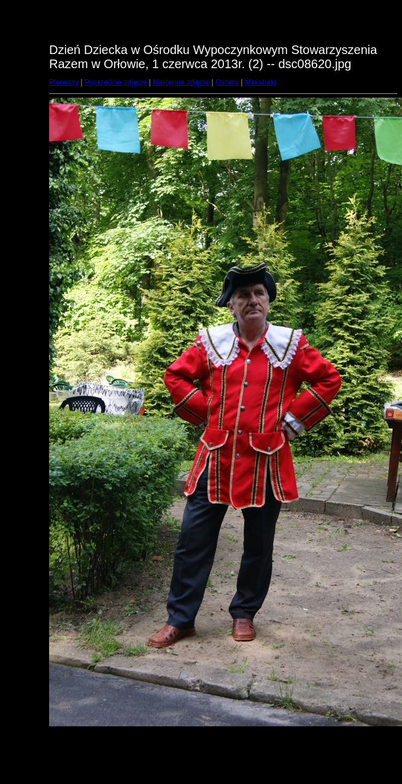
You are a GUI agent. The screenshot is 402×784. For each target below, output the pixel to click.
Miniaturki (260, 82)
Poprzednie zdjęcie (116, 82)
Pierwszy (64, 82)
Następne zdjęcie (181, 82)
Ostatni (227, 82)
